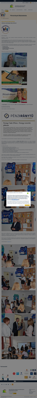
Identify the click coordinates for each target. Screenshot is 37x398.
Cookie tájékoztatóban (15, 199)
